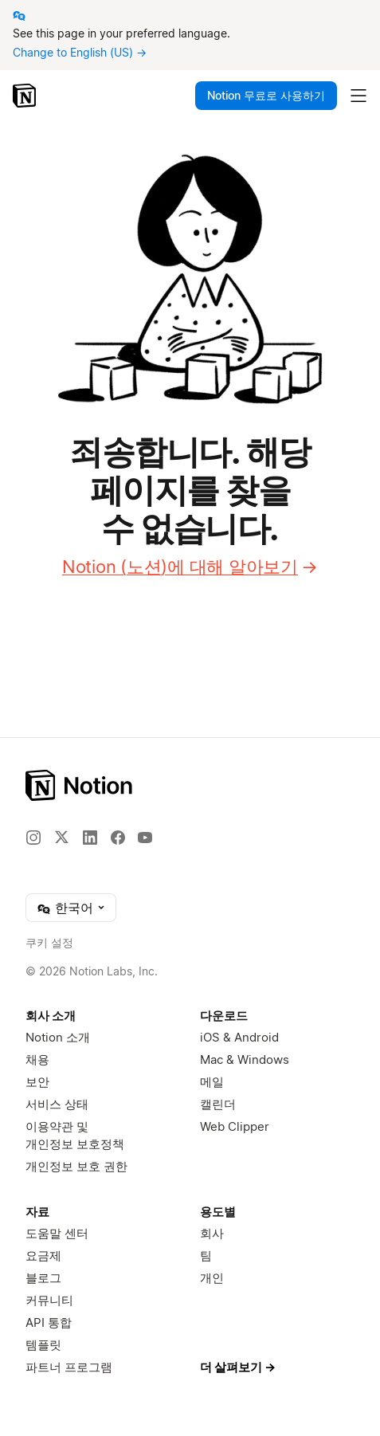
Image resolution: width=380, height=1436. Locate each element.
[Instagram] (33, 837)
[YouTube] (145, 837)
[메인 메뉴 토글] (358, 95)
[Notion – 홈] (26, 95)
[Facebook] (118, 837)
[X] (61, 837)
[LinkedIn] (90, 837)
